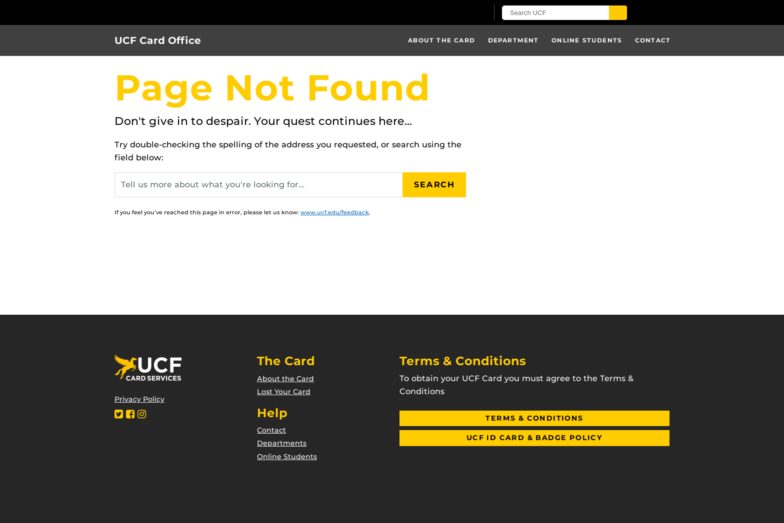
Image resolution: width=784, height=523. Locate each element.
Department (513, 40)
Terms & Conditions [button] (534, 418)
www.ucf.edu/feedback (334, 212)
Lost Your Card (283, 391)
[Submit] (618, 12)
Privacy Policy (139, 399)
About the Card (441, 40)
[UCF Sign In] (455, 12)
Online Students (587, 40)
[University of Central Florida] (231, 12)
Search (434, 184)
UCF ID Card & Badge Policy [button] (534, 437)
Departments (281, 443)
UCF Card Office (157, 40)
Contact (652, 40)
